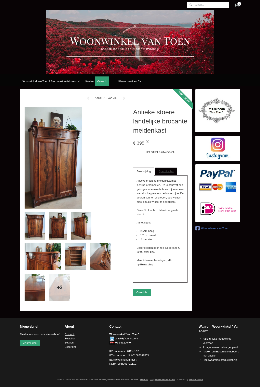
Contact (69, 334)
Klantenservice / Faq (130, 81)
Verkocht (102, 81)
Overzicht (141, 292)
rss (151, 379)
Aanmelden (30, 342)
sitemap (144, 379)
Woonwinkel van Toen (211, 228)
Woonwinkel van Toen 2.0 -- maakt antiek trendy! (51, 81)
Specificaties (166, 171)
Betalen (69, 342)
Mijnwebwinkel (196, 379)
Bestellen (70, 338)
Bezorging (146, 264)
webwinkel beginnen (165, 379)
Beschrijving (144, 171)
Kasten (90, 81)
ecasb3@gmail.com (126, 338)
